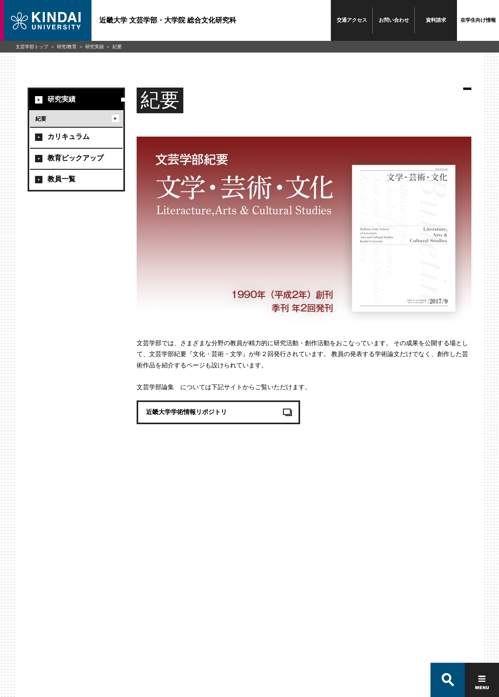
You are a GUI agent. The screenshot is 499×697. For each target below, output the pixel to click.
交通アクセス (352, 20)
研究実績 (94, 46)
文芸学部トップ (32, 46)
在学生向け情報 (478, 20)
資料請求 (436, 20)
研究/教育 (67, 46)
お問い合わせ (394, 20)
